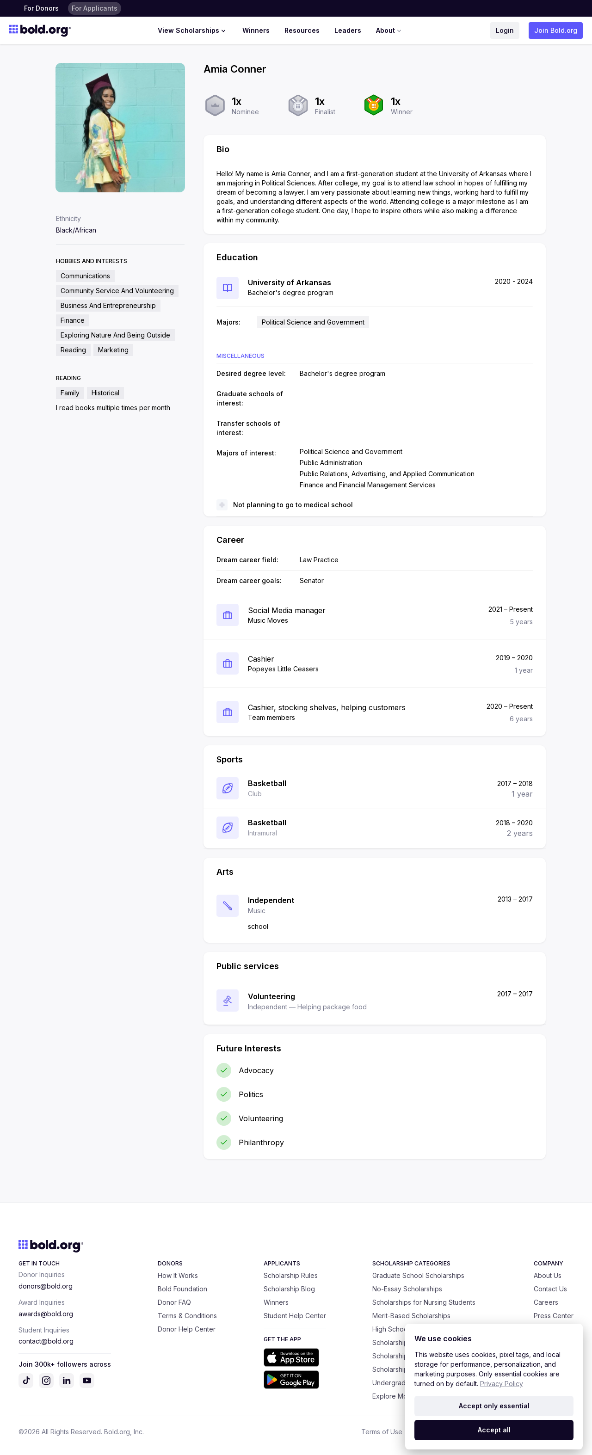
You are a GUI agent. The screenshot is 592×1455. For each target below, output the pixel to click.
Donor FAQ (174, 1302)
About (389, 30)
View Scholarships (193, 30)
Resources (302, 30)
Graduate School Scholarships (418, 1275)
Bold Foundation (182, 1289)
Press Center (554, 1316)
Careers (546, 1302)
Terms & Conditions (187, 1316)
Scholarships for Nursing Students (423, 1302)
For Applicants (94, 8)
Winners (256, 30)
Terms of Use (381, 1432)
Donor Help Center (187, 1329)
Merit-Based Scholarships (411, 1316)
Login (505, 30)
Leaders (347, 30)
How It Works (178, 1275)
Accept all (494, 1430)
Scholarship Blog (289, 1289)
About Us (547, 1275)
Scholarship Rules (291, 1275)
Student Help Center (295, 1316)
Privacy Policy (501, 1383)
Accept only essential (494, 1406)
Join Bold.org (555, 30)
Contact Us (550, 1289)
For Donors (41, 8)
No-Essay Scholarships (407, 1289)
